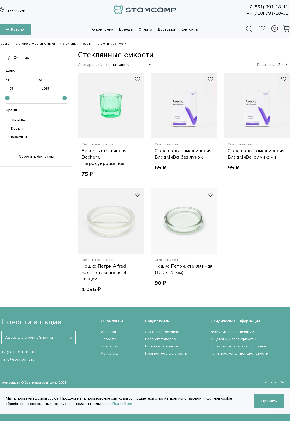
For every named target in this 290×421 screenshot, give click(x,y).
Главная (5, 43)
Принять (269, 401)
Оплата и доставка (162, 331)
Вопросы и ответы (161, 346)
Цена (10, 70)
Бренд (11, 110)
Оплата (145, 29)
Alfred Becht (20, 120)
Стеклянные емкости (112, 43)
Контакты (189, 29)
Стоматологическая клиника (35, 43)
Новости (108, 339)
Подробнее (122, 403)
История (108, 331)
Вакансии (109, 346)
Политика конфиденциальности (239, 353)
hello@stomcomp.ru (17, 359)
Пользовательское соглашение (238, 346)
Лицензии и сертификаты (233, 339)
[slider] (7, 98)
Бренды (126, 29)
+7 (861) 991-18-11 (18, 352)
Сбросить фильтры (36, 156)
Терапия (87, 43)
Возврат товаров (160, 339)
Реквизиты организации (232, 331)
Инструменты (68, 43)
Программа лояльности (166, 353)
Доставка (166, 29)
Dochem (17, 128)
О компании (103, 29)
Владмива (19, 137)
